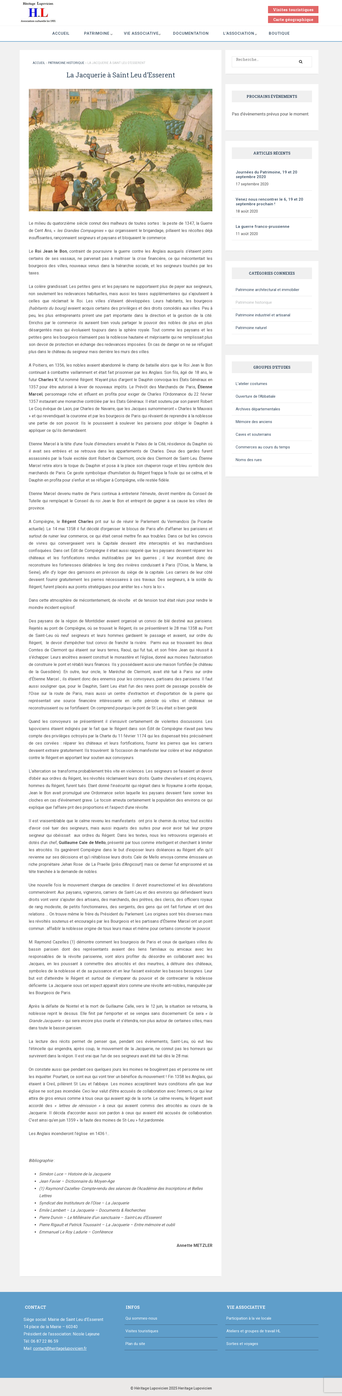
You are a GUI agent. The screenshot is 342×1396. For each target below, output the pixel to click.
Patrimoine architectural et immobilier (267, 289)
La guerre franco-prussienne (262, 226)
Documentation (191, 33)
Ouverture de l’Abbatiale (256, 396)
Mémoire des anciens (254, 421)
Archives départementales (258, 409)
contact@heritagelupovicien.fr (60, 1348)
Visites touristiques (293, 9)
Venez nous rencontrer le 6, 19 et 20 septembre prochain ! (269, 201)
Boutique (279, 33)
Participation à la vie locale (248, 1318)
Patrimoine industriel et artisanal (263, 315)
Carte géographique (293, 19)
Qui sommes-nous (141, 1318)
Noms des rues (249, 459)
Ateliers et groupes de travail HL (253, 1331)
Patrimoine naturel (251, 327)
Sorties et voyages (242, 1343)
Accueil (61, 33)
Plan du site (135, 1343)
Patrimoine (96, 33)
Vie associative (141, 33)
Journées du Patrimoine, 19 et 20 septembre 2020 (266, 174)
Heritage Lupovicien (195, 1388)
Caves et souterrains (253, 434)
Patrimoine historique (66, 63)
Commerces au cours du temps (263, 447)
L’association (238, 33)
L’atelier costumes (251, 383)
